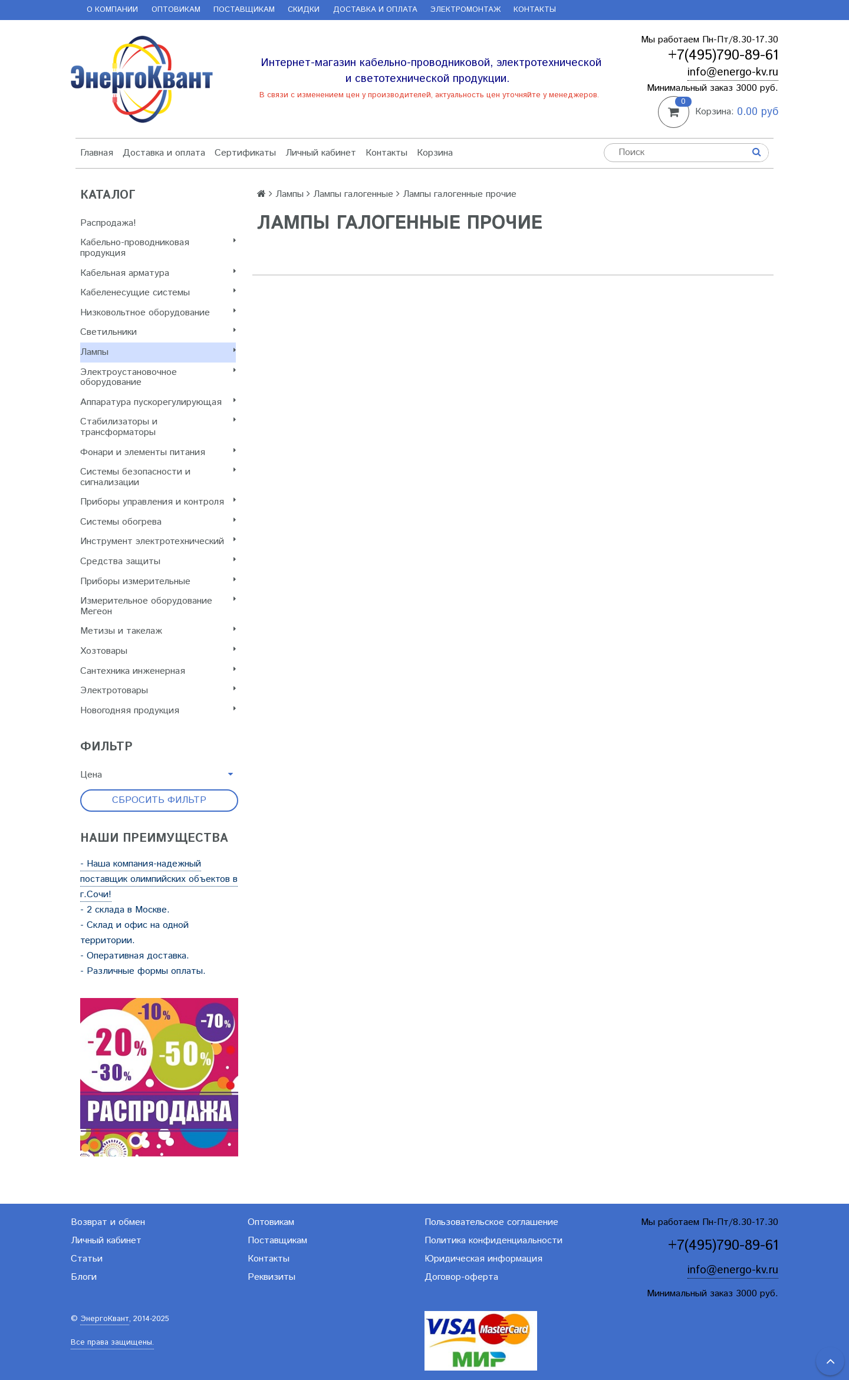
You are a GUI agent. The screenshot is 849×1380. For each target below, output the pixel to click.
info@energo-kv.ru (732, 72)
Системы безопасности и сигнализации (158, 477)
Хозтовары (158, 651)
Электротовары (158, 690)
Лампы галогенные (353, 194)
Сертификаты (245, 153)
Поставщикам (244, 9)
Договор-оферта (461, 1277)
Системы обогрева (158, 522)
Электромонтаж (465, 9)
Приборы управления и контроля (158, 502)
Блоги (84, 1277)
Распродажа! (108, 223)
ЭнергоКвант (104, 1319)
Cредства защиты (158, 561)
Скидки (304, 9)
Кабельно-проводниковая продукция (158, 248)
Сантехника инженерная (158, 671)
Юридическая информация (483, 1259)
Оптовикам (176, 9)
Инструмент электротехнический (158, 541)
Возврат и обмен (108, 1222)
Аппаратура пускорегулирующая (158, 402)
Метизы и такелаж (158, 631)
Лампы (158, 352)
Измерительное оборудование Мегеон (158, 606)
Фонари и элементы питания (158, 452)
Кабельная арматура (158, 273)
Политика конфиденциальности (493, 1240)
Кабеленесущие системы (158, 292)
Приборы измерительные (158, 581)
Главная (96, 153)
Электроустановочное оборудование (158, 377)
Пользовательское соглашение (491, 1222)
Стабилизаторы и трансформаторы (158, 427)
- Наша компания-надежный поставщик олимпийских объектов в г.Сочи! (159, 879)
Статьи (87, 1259)
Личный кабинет (320, 153)
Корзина (435, 153)
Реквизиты (271, 1277)
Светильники (158, 332)
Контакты (535, 9)
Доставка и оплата (375, 9)
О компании (112, 9)
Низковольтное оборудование (158, 313)
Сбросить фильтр (159, 800)
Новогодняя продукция (158, 710)
